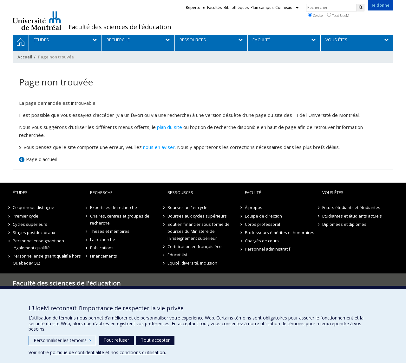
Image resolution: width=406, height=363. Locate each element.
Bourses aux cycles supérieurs (197, 216)
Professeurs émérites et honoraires (279, 232)
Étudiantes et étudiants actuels (352, 216)
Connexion (286, 7)
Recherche (101, 192)
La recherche (102, 239)
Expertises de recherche (113, 207)
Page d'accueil (41, 159)
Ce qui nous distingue (33, 207)
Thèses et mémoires (109, 231)
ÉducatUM (177, 255)
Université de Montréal (37, 20)
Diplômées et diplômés (344, 224)
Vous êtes (333, 192)
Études (20, 192)
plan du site (169, 127)
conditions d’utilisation (142, 352)
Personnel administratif (267, 249)
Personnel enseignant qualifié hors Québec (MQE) (47, 259)
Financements (103, 256)
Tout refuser (116, 340)
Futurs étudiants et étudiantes (351, 207)
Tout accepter (155, 340)
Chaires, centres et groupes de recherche (119, 219)
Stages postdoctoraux (34, 232)
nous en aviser (159, 147)
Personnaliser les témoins (62, 340)
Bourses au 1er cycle (187, 207)
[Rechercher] (360, 7)
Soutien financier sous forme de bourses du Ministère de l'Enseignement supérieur (198, 231)
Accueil (24, 57)
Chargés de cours (262, 241)
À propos (253, 207)
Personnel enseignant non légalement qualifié (38, 244)
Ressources (180, 192)
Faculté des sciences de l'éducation (120, 27)
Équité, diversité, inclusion (192, 263)
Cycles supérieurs (30, 224)
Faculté (253, 192)
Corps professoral (262, 224)
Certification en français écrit (195, 246)
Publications (102, 248)
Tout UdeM (338, 15)
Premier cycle (25, 216)
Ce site (315, 15)
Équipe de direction (263, 216)
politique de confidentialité (77, 352)
